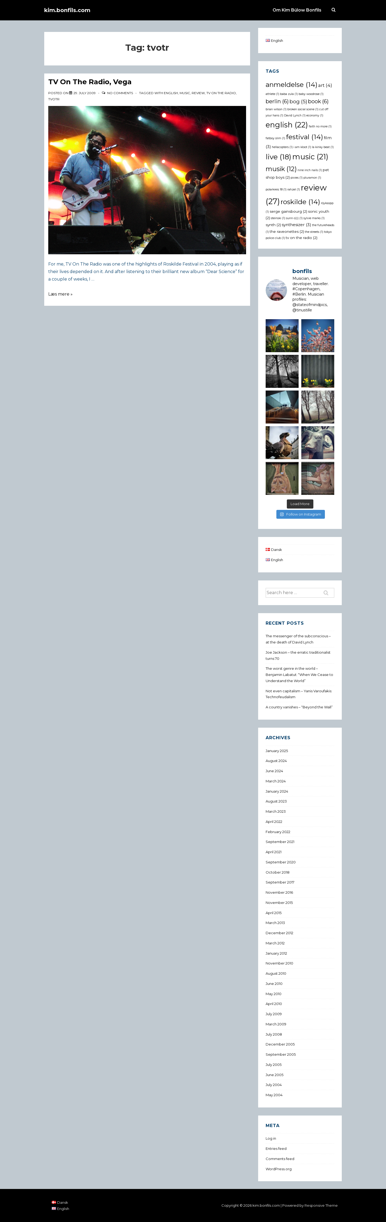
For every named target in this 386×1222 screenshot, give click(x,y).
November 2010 (279, 963)
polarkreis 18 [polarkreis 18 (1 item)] (276, 189)
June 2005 (274, 1075)
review (198, 93)
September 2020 (281, 862)
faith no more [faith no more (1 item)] (320, 126)
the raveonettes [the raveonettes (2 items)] (287, 231)
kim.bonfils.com (67, 10)
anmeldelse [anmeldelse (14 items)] (291, 84)
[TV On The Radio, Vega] (84, 93)
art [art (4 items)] (325, 85)
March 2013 (275, 923)
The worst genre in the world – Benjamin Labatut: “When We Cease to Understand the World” (299, 674)
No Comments (120, 93)
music (185, 93)
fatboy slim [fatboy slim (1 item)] (275, 138)
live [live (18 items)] (278, 156)
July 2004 (274, 1085)
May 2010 (273, 994)
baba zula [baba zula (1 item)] (289, 94)
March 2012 (275, 943)
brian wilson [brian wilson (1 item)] (276, 109)
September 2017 (280, 882)
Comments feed (280, 1159)
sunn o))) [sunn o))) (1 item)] (294, 218)
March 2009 (276, 1024)
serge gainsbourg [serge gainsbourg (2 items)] (288, 211)
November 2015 (279, 902)
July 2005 (273, 1064)
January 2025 (277, 751)
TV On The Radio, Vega (90, 82)
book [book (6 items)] (318, 101)
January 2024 (277, 791)
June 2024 (274, 771)
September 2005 (281, 1054)
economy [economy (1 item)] (314, 115)
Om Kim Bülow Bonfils (297, 10)
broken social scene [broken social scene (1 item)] (302, 109)
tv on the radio (221, 93)
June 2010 (274, 983)
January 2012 (276, 953)
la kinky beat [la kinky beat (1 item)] (323, 147)
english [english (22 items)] (287, 124)
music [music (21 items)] (310, 156)
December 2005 (280, 1044)
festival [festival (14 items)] (304, 137)
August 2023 (276, 801)
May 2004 (274, 1095)
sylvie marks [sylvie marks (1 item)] (314, 218)
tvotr (54, 99)
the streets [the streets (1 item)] (314, 232)
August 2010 (276, 973)
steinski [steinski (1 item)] (278, 218)
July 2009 (274, 1014)
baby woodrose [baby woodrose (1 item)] (311, 94)
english (171, 93)
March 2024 (276, 781)
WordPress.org (279, 1169)
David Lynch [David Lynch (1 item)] (295, 115)
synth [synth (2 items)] (273, 225)
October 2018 (278, 872)
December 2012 (279, 933)
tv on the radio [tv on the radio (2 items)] (301, 237)
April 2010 (274, 1004)
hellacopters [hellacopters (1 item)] (282, 147)
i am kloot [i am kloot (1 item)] (302, 147)
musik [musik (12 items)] (281, 169)
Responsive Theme (321, 1205)
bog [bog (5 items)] (298, 101)
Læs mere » (60, 294)
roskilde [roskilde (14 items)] (300, 202)
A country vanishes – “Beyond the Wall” (299, 707)
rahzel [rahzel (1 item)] (293, 189)
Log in (271, 1138)
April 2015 (273, 913)
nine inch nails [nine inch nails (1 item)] (310, 170)
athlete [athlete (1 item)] (272, 94)
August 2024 (276, 761)
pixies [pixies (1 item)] (297, 177)
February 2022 (278, 832)
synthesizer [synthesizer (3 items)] (296, 224)
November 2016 (279, 892)
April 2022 (274, 821)
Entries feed (276, 1148)
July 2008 (274, 1034)
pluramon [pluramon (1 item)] (312, 177)
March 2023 (276, 811)
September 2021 (280, 842)
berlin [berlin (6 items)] (277, 101)
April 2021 (273, 852)
